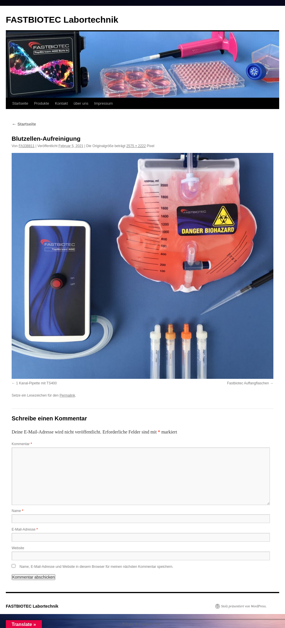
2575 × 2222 (136, 146)
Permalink (67, 395)
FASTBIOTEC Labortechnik (62, 19)
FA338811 (27, 146)
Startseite (20, 103)
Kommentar (22, 444)
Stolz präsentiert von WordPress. (244, 606)
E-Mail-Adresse (25, 529)
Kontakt (61, 103)
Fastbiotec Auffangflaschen (248, 383)
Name (17, 511)
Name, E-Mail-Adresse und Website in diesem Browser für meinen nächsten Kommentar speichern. (96, 567)
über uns (81, 103)
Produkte (41, 103)
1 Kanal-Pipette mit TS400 (36, 383)
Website (18, 548)
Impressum (103, 103)
